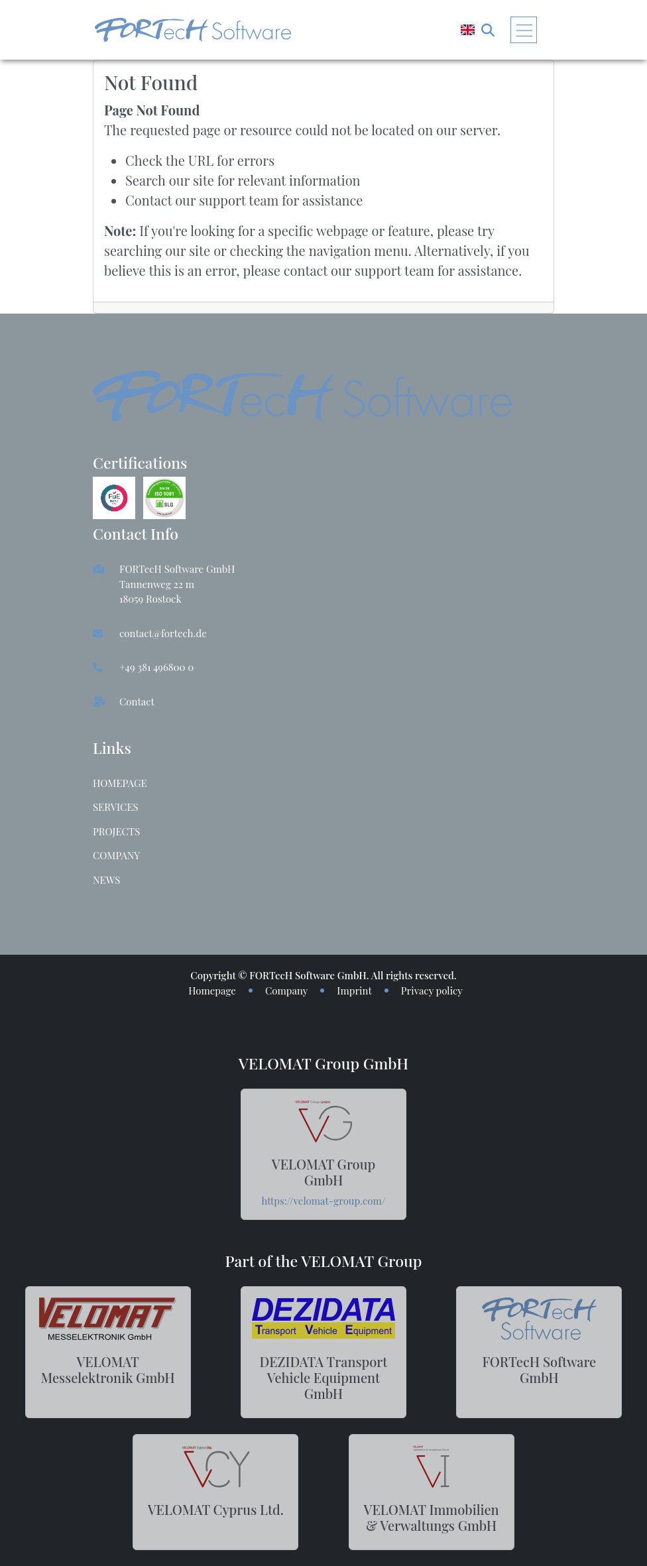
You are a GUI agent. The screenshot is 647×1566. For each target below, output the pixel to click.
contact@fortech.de (163, 633)
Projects (116, 831)
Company (116, 855)
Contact (136, 701)
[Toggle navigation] (523, 30)
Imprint (354, 990)
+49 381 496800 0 (156, 667)
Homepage (120, 783)
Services (116, 806)
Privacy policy (432, 990)
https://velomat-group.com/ (324, 1200)
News (106, 879)
